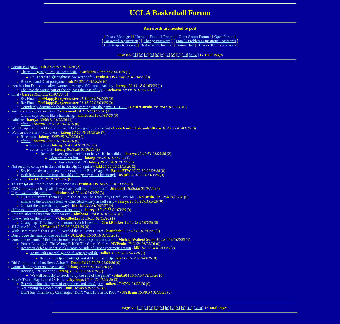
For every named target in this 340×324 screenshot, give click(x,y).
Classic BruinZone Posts (217, 45)
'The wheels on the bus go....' (33, 218)
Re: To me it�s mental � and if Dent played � (76, 258)
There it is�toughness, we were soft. (49, 72)
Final (15, 94)
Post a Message (118, 37)
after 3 (25, 124)
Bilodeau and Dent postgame (42, 81)
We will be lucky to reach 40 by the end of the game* (70, 275)
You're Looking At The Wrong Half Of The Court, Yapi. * (64, 244)
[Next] (194, 55)
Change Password (157, 41)
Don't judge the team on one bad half (39, 235)
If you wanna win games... (31, 193)
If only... (17, 179)
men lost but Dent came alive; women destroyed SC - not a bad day (62, 86)
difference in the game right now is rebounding (46, 210)
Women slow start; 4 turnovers (34, 132)
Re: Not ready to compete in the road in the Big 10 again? (64, 171)
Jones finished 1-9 (72, 162)
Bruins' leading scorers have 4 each (37, 267)
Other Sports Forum (194, 37)
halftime (17, 120)
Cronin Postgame (24, 67)
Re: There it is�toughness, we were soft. (61, 77)
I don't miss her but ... (65, 158)
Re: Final (28, 98)
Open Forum (224, 37)
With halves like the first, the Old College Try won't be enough (68, 175)
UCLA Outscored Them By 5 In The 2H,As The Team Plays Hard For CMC (78, 197)
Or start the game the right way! (45, 206)
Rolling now (39, 145)
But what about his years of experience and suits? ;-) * (62, 284)
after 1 (25, 141)
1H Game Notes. (24, 227)
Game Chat (185, 45)
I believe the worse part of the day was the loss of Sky (61, 90)
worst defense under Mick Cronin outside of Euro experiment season (63, 239)
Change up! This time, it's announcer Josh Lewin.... (59, 222)
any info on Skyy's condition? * (35, 111)
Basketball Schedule (155, 45)
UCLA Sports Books (119, 45)
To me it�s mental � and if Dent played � (64, 253)
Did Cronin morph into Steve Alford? (39, 263)
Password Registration (121, 41)
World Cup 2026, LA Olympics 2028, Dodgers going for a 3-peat (60, 128)
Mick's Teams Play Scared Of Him (37, 280)
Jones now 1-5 (41, 149)
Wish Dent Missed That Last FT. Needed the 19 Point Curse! (57, 231)
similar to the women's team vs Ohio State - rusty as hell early (68, 201)
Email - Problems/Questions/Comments (206, 41)
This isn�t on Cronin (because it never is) (43, 184)
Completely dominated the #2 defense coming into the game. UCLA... (74, 107)
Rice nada (28, 137)
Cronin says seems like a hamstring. (48, 115)
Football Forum (161, 37)
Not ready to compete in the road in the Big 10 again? (51, 166)
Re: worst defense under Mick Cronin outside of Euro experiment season (76, 248)
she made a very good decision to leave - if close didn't (81, 154)
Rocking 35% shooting (38, 271)
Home (139, 37)
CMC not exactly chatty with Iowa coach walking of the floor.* (59, 189)
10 (185, 55)
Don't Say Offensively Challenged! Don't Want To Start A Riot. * (70, 292)
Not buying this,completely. (42, 288)
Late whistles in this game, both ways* (40, 214)
